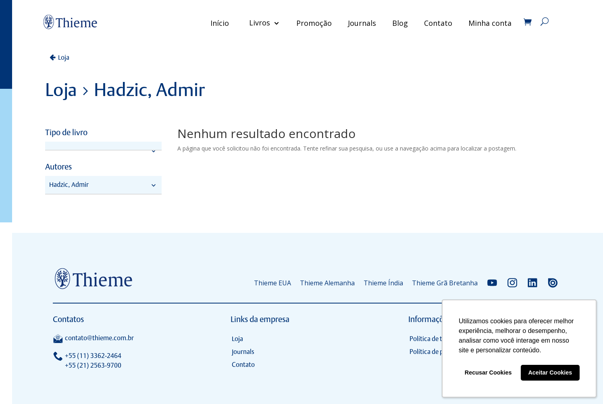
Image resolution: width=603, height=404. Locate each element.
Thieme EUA (272, 282)
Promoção (311, 23)
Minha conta (487, 23)
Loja (63, 57)
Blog (397, 23)
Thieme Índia (383, 282)
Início (217, 23)
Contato (436, 23)
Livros (257, 23)
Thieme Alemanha (327, 282)
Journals (359, 23)
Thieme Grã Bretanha (445, 282)
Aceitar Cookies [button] (550, 372)
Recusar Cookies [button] (488, 372)
